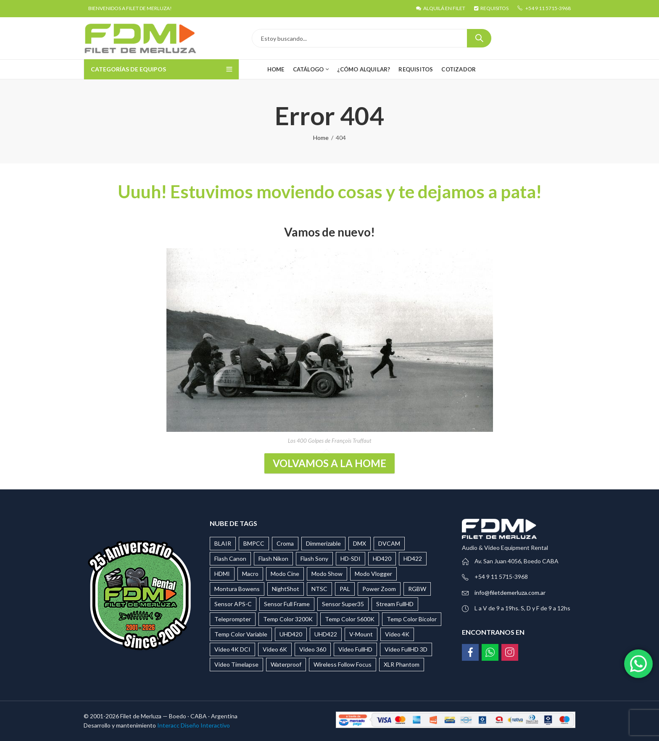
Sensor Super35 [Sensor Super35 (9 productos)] (343, 603)
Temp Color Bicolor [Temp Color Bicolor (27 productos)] (412, 619)
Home (321, 137)
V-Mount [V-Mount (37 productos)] (361, 634)
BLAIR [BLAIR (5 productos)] (222, 543)
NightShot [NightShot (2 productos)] (285, 588)
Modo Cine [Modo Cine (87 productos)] (285, 573)
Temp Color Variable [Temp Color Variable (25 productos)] (240, 634)
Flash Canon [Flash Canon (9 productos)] (230, 558)
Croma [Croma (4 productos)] (285, 543)
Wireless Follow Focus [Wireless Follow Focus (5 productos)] (343, 664)
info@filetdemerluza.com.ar (510, 592)
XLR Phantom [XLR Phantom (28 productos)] (401, 664)
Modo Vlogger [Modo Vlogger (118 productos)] (373, 573)
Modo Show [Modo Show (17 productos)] (327, 573)
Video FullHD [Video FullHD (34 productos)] (355, 649)
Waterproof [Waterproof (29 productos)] (286, 664)
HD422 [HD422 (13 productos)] (412, 558)
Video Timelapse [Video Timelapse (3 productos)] (236, 664)
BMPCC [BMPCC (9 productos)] (253, 543)
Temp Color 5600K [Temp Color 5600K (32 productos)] (349, 619)
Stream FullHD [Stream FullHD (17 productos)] (395, 603)
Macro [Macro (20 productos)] (250, 573)
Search (479, 38)
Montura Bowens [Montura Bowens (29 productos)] (237, 588)
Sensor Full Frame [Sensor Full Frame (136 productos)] (287, 603)
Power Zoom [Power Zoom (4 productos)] (379, 588)
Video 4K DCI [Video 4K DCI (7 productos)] (232, 649)
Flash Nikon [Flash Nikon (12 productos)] (273, 558)
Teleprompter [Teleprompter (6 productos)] (232, 619)
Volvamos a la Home (329, 463)
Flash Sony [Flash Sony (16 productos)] (314, 558)
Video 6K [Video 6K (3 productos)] (275, 649)
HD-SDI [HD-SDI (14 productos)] (350, 558)
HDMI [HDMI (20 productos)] (222, 573)
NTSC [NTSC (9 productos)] (319, 588)
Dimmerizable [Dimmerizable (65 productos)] (323, 543)
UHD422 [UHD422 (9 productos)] (325, 634)
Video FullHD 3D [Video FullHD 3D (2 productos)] (406, 649)
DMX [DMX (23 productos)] (359, 543)
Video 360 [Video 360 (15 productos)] (312, 649)
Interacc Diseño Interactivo (193, 725)
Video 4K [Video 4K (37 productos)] (397, 634)
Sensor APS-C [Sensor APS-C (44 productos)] (233, 603)
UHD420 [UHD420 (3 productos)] (290, 634)
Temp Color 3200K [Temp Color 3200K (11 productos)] (288, 619)
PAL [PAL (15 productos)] (345, 588)
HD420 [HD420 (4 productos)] (382, 558)
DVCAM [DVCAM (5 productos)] (389, 543)
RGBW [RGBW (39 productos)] (417, 588)
